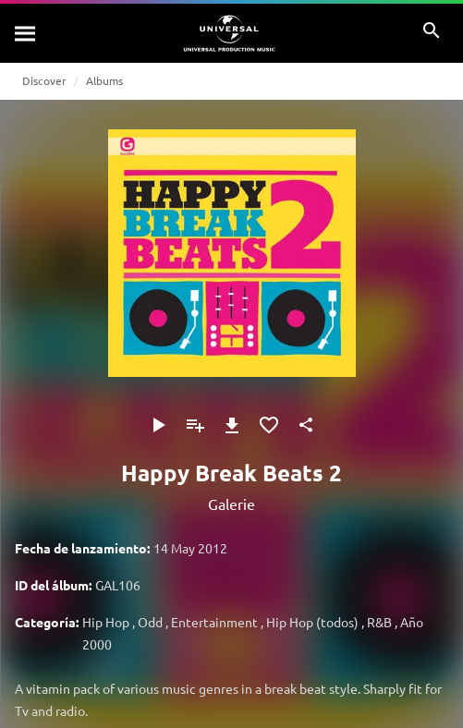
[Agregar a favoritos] (269, 425)
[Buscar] (26, 33)
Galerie (231, 503)
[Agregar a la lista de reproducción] (195, 425)
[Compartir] (306, 425)
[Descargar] (232, 425)
